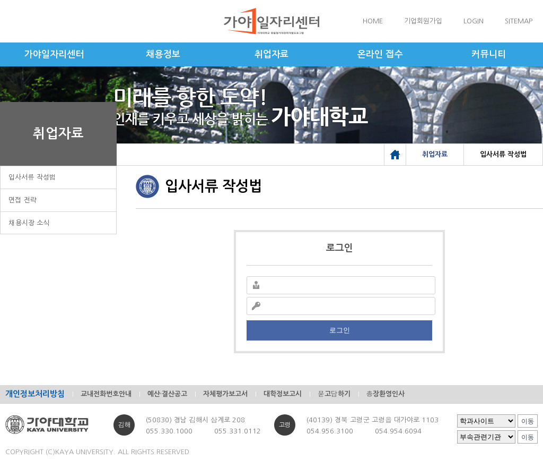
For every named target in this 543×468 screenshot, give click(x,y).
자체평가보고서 (225, 393)
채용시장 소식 (28, 222)
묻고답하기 (334, 393)
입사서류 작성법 (32, 177)
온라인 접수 (380, 54)
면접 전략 (22, 200)
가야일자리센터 (54, 54)
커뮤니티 (488, 54)
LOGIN (473, 21)
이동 (527, 421)
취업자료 (271, 54)
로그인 (339, 330)
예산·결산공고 (167, 393)
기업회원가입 (423, 21)
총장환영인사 (385, 393)
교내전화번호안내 (106, 393)
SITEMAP (518, 21)
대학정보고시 (283, 393)
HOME (373, 21)
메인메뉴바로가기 (0, 0)
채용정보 (163, 54)
